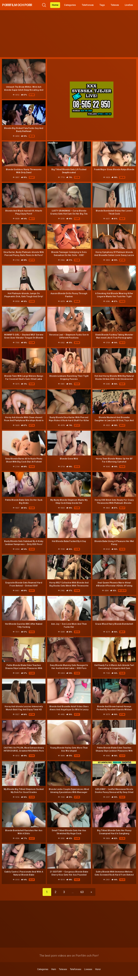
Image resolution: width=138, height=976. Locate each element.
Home (57, 5)
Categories (72, 5)
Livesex (88, 962)
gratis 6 (14, 974)
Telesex (117, 5)
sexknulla (110, 974)
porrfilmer (63, 974)
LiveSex (131, 5)
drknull (37, 974)
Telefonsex (90, 5)
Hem (53, 962)
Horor (98, 962)
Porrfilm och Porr (22, 5)
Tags (104, 5)
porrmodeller (88, 974)
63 (82, 885)
